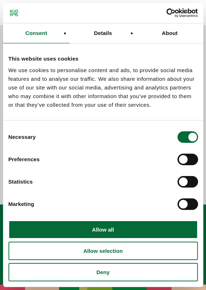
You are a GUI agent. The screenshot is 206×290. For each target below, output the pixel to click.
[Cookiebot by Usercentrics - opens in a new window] (166, 13)
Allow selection (103, 251)
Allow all (103, 230)
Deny (103, 272)
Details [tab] (103, 33)
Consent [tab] (36, 33)
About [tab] (170, 33)
